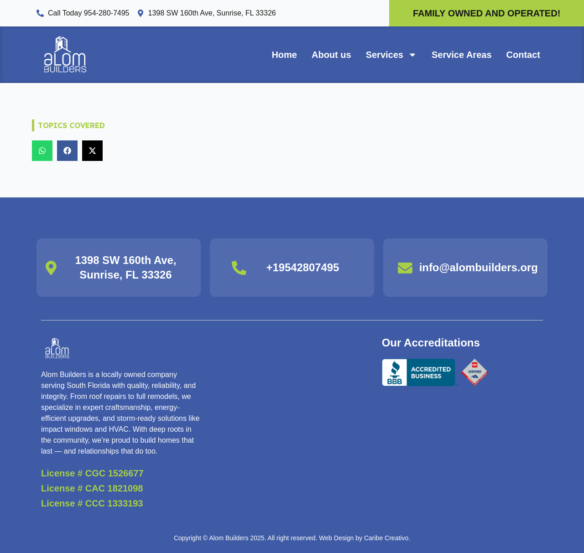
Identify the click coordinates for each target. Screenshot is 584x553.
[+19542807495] (239, 267)
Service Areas (462, 55)
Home (284, 55)
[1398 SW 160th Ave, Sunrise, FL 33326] (51, 267)
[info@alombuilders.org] (405, 267)
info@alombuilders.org (479, 268)
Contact (523, 55)
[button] (42, 150)
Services (391, 55)
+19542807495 (302, 268)
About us (331, 55)
